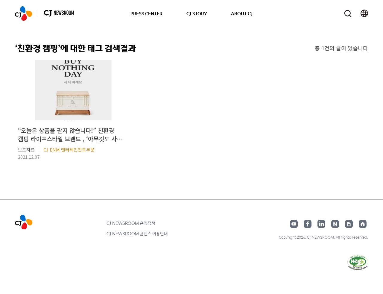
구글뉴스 (349, 224)
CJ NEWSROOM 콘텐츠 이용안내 (137, 234)
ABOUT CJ (242, 13)
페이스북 (307, 224)
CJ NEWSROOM (23, 13)
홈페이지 (362, 224)
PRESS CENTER (146, 13)
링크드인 (321, 224)
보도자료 (26, 149)
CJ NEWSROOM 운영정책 (131, 223)
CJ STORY (196, 13)
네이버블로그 (335, 224)
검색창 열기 (348, 13)
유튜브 (293, 224)
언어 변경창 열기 (364, 13)
